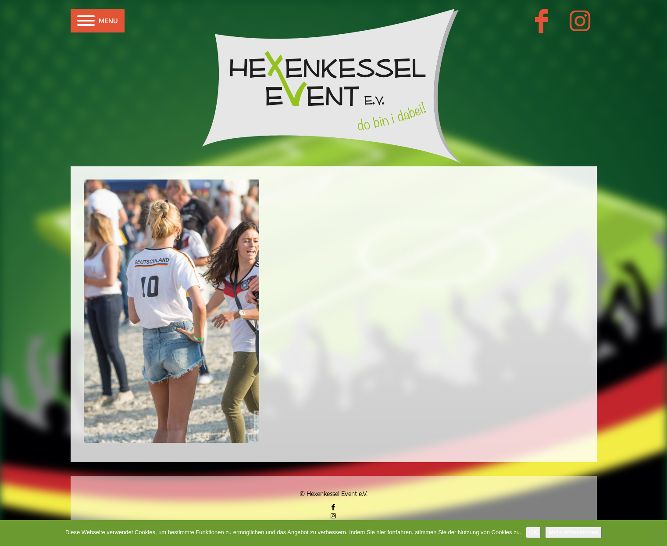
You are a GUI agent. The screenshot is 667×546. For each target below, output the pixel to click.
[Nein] (656, 533)
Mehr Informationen (573, 532)
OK (533, 532)
